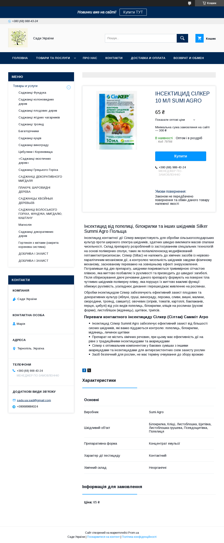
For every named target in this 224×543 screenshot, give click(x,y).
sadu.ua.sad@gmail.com (34, 400)
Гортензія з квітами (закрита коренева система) (39, 244)
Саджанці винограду (34, 145)
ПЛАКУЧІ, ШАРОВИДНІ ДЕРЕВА (34, 189)
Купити (180, 156)
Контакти (114, 58)
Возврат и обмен (188, 58)
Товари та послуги (53, 58)
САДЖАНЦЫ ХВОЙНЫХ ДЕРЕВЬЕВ (36, 200)
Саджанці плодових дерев (38, 110)
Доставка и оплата (148, 58)
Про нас (90, 58)
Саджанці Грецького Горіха (38, 170)
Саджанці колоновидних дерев (36, 101)
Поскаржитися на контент (103, 536)
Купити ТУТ (133, 12)
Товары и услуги (25, 86)
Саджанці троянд (31, 124)
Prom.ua (133, 532)
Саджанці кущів (30, 138)
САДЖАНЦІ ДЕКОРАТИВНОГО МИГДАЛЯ (40, 178)
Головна (20, 58)
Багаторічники (29, 131)
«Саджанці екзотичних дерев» (35, 160)
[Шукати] (182, 38)
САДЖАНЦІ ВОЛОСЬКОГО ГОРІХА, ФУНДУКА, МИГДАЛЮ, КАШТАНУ (40, 214)
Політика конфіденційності (139, 536)
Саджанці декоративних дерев (36, 234)
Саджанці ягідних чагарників (39, 117)
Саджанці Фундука (32, 92)
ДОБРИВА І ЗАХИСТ (33, 253)
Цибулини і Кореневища (36, 152)
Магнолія (25, 224)
